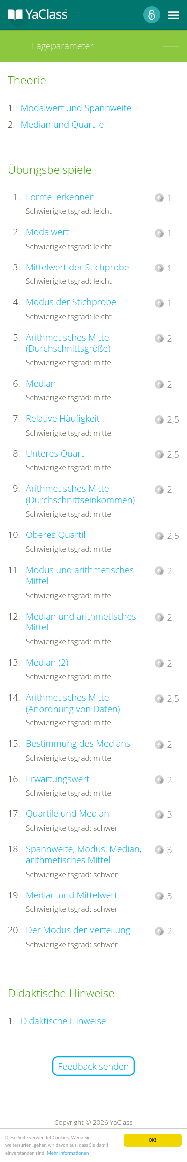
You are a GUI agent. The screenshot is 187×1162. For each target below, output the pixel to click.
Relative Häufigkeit (63, 418)
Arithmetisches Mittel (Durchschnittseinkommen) (80, 494)
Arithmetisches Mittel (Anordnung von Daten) (73, 703)
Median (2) (47, 662)
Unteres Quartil (57, 453)
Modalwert (47, 232)
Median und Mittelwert (71, 895)
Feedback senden (93, 1066)
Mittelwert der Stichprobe (77, 267)
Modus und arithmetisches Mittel (80, 575)
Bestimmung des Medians (78, 743)
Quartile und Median (67, 813)
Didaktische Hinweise (63, 1021)
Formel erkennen (60, 197)
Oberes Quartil (55, 534)
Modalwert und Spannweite (76, 108)
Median (41, 383)
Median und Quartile (62, 124)
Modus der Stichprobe (71, 302)
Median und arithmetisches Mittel (81, 621)
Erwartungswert (57, 779)
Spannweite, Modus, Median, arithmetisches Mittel (83, 854)
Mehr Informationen (68, 1153)
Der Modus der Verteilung (78, 930)
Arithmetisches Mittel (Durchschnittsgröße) (68, 343)
